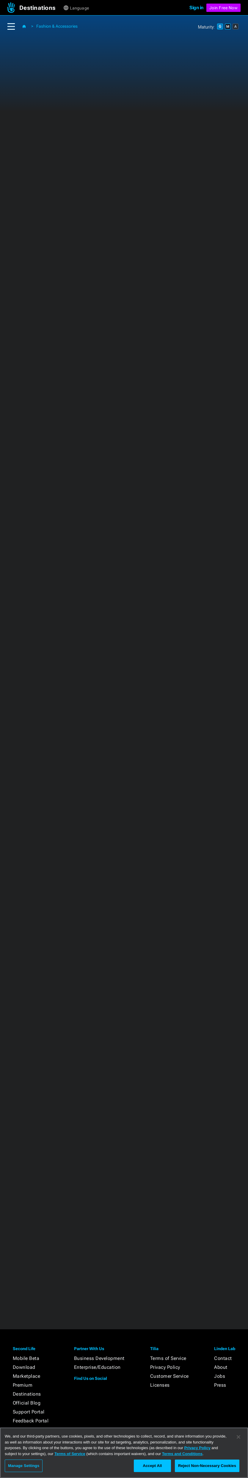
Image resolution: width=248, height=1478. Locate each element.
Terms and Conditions (182, 1454)
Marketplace (26, 1376)
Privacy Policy (165, 1367)
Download (24, 1367)
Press (220, 1385)
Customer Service (169, 1376)
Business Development (99, 1358)
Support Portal (29, 1412)
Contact (223, 1358)
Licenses (160, 1385)
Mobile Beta (26, 1358)
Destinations (27, 1394)
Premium (23, 1385)
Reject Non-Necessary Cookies (207, 1465)
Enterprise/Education (97, 1367)
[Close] (238, 1436)
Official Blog (27, 1403)
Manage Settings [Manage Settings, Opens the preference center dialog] (23, 1465)
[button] (40, 8)
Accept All (152, 1465)
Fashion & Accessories (57, 26)
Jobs (219, 1376)
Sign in (196, 7)
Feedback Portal (31, 1421)
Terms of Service (168, 1358)
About (220, 1367)
